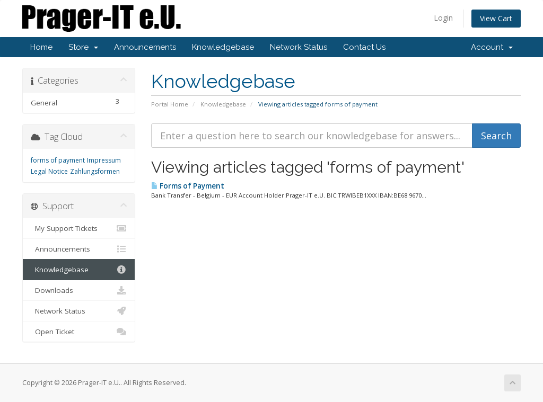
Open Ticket (79, 331)
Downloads (79, 290)
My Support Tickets (79, 228)
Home (41, 47)
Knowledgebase (223, 47)
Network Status (298, 47)
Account (492, 47)
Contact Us (364, 47)
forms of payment (58, 160)
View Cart (496, 18)
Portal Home (169, 104)
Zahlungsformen (95, 171)
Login (443, 18)
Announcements (145, 47)
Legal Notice (49, 171)
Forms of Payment (187, 186)
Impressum (104, 160)
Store (83, 47)
